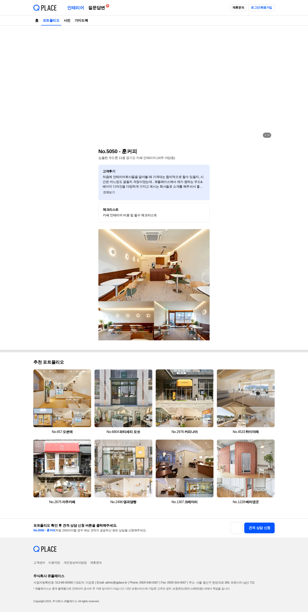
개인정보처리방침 (75, 562)
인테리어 (75, 7)
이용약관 (54, 562)
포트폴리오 (51, 20)
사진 (67, 20)
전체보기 (109, 192)
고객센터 (39, 562)
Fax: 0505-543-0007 (174, 582)
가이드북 (81, 20)
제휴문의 (238, 7)
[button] (41, 83)
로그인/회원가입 (261, 7)
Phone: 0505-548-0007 (144, 582)
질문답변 (97, 7)
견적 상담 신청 (259, 528)
